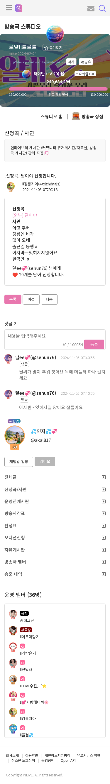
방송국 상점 (87, 116)
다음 (49, 299)
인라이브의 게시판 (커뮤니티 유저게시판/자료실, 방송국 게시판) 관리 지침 (54, 150)
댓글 (24, 363)
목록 (12, 299)
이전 (31, 299)
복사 (71, 61)
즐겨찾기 (53, 47)
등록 (94, 344)
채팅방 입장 (18, 461)
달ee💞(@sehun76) (35, 357)
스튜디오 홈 (51, 116)
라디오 (45, 461)
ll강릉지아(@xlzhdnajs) (41, 184)
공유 (86, 61)
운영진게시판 (55, 501)
